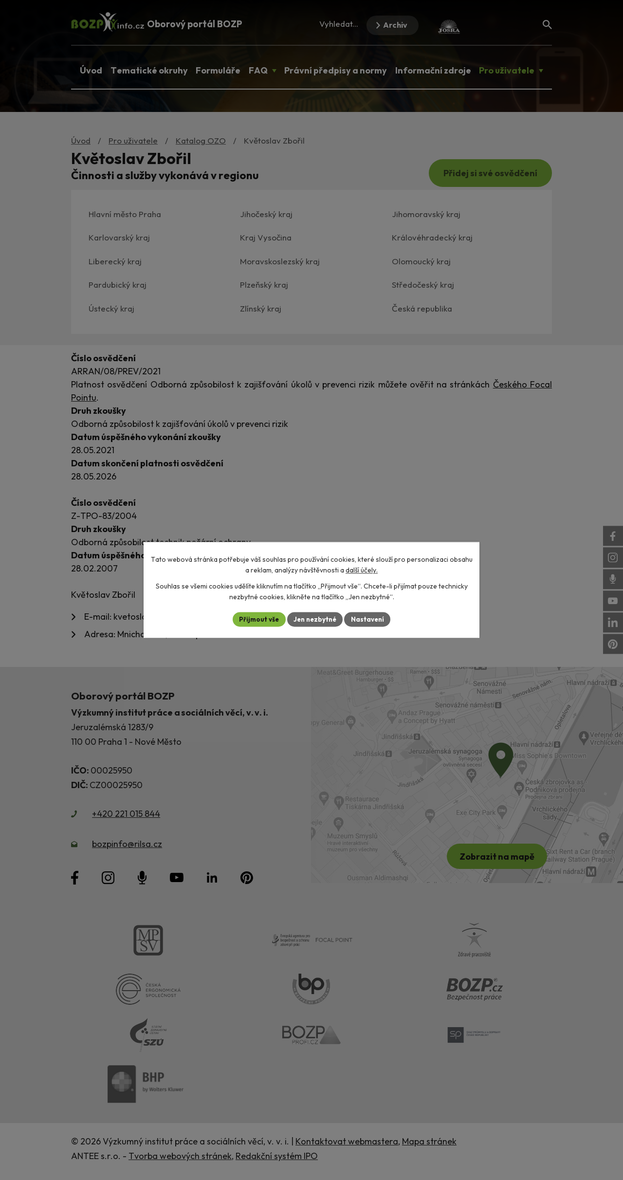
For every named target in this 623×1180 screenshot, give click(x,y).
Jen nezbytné (315, 619)
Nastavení (370, 619)
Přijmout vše (256, 619)
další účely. (362, 570)
